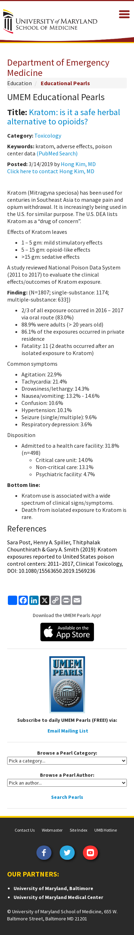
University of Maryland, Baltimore (53, 888)
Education (19, 83)
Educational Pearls (65, 83)
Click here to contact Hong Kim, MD (50, 171)
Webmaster (52, 830)
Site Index (78, 830)
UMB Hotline (105, 830)
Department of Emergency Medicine (58, 67)
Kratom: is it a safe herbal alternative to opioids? (63, 117)
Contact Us (25, 830)
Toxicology (47, 135)
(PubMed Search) (57, 153)
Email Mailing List (68, 731)
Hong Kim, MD (78, 164)
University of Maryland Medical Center (58, 897)
